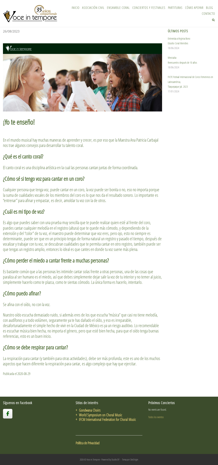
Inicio (76, 7)
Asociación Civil (93, 7)
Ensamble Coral (118, 7)
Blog (209, 7)
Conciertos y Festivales (148, 7)
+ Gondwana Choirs (88, 410)
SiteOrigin (134, 459)
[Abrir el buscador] (213, 20)
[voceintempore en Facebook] (7, 413)
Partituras (175, 7)
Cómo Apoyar (194, 7)
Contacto (208, 13)
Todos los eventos (156, 417)
